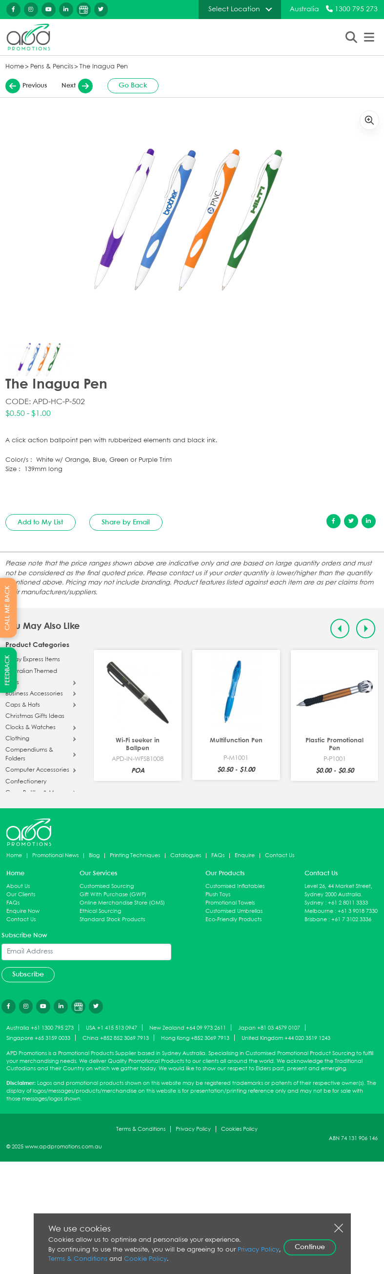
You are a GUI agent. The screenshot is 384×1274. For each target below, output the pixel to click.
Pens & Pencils (51, 67)
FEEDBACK (7, 670)
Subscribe (28, 974)
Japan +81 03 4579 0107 (269, 1027)
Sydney (313, 902)
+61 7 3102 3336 (351, 919)
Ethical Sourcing (100, 910)
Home (14, 67)
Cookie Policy (145, 1259)
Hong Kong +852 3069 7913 (195, 1037)
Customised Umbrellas (234, 910)
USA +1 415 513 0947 (111, 1027)
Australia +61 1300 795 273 (40, 1027)
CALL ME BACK (7, 607)
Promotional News (55, 855)
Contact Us (279, 855)
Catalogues (185, 855)
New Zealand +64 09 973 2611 (187, 1027)
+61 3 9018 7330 (358, 910)
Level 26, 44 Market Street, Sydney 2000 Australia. (338, 890)
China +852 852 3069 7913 (115, 1037)
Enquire (245, 855)
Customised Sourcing (107, 885)
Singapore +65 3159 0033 (38, 1037)
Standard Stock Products (112, 919)
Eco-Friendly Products (233, 919)
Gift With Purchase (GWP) (113, 894)
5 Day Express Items (32, 660)
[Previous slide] (339, 628)
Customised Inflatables (234, 885)
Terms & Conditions (140, 1128)
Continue (310, 1247)
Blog (94, 855)
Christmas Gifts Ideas (34, 717)
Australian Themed (31, 672)
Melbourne (318, 910)
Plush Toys (217, 894)
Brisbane (315, 919)
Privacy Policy (193, 1128)
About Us (18, 885)
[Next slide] (365, 628)
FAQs (217, 855)
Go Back (133, 86)
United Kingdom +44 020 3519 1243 (286, 1037)
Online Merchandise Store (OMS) (122, 902)
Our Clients (20, 894)
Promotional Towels (230, 902)
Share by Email (125, 522)
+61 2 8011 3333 (348, 902)
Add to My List (40, 522)
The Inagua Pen (104, 67)
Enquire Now (23, 910)
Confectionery (25, 782)
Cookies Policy (239, 1128)
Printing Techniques (135, 855)
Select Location (234, 9)
